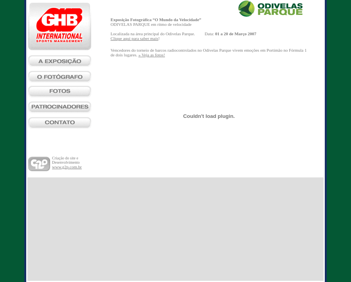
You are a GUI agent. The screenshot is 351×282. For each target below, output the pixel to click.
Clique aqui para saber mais (134, 38)
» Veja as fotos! (152, 54)
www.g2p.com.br (67, 166)
